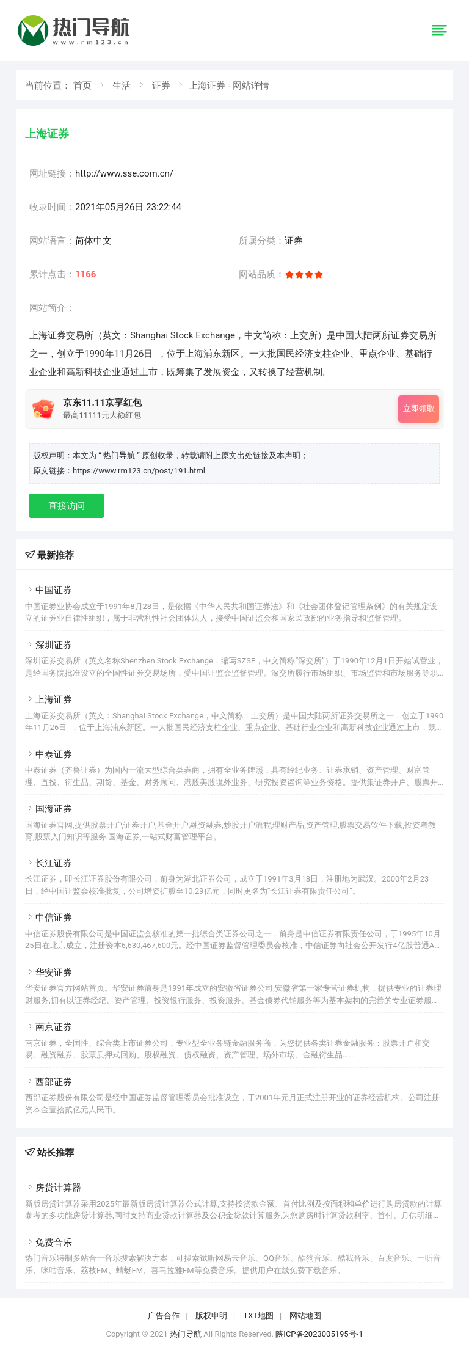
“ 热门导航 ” (120, 455)
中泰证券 (48, 754)
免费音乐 (48, 1242)
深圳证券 (48, 645)
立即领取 (419, 408)
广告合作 (164, 1315)
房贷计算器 (53, 1187)
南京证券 (48, 1026)
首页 (82, 85)
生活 (121, 85)
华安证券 (48, 972)
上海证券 (48, 699)
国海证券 (48, 808)
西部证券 (48, 1081)
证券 (161, 85)
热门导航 (186, 1333)
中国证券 (48, 590)
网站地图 (305, 1315)
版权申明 (211, 1315)
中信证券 (48, 917)
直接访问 (66, 505)
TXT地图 (258, 1315)
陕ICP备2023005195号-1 (319, 1333)
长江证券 (48, 863)
